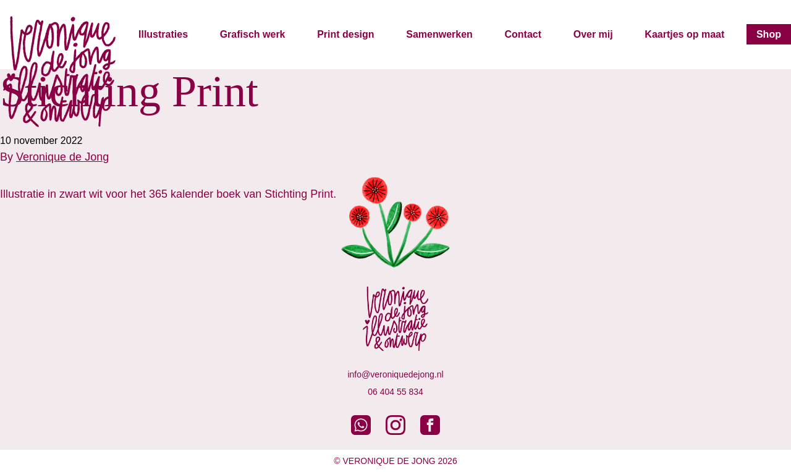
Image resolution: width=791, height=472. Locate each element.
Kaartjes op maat (684, 34)
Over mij (593, 34)
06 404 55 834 (395, 392)
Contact (522, 34)
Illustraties (163, 34)
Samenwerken (439, 34)
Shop (768, 34)
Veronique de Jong (62, 157)
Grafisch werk (253, 34)
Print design (345, 34)
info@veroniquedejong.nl (395, 374)
